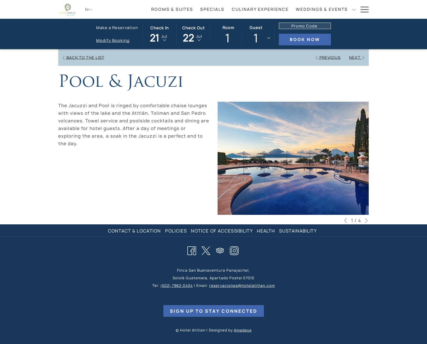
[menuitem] (172, 9)
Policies (176, 231)
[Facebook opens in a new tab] (191, 250)
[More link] (362, 9)
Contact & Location (134, 231)
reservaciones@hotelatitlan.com (242, 285)
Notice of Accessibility (222, 231)
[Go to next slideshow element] (366, 220)
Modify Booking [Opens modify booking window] (113, 40)
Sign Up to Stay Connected (213, 311)
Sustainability (298, 231)
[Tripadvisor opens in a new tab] (220, 250)
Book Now (305, 39)
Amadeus (243, 330)
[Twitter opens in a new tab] (206, 250)
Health (266, 231)
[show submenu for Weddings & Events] (353, 9)
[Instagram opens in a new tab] (234, 250)
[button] (159, 33)
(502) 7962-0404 (176, 285)
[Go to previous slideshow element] (345, 220)
